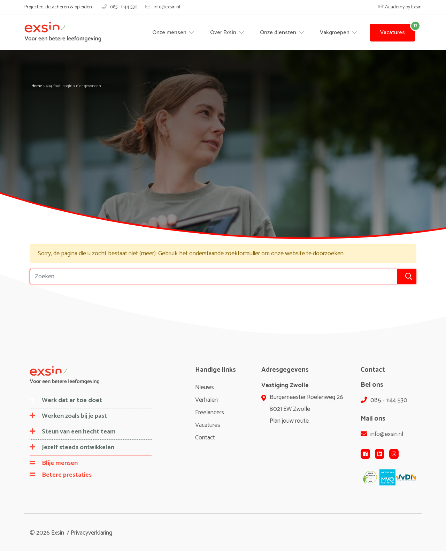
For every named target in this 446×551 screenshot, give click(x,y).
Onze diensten (279, 32)
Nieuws (204, 387)
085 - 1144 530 (119, 7)
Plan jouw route (289, 421)
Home (36, 86)
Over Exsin (224, 32)
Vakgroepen (335, 32)
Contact (205, 437)
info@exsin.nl (162, 7)
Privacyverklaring (91, 533)
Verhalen (206, 400)
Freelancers (209, 412)
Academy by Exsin (400, 7)
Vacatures (392, 32)
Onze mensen (170, 32)
